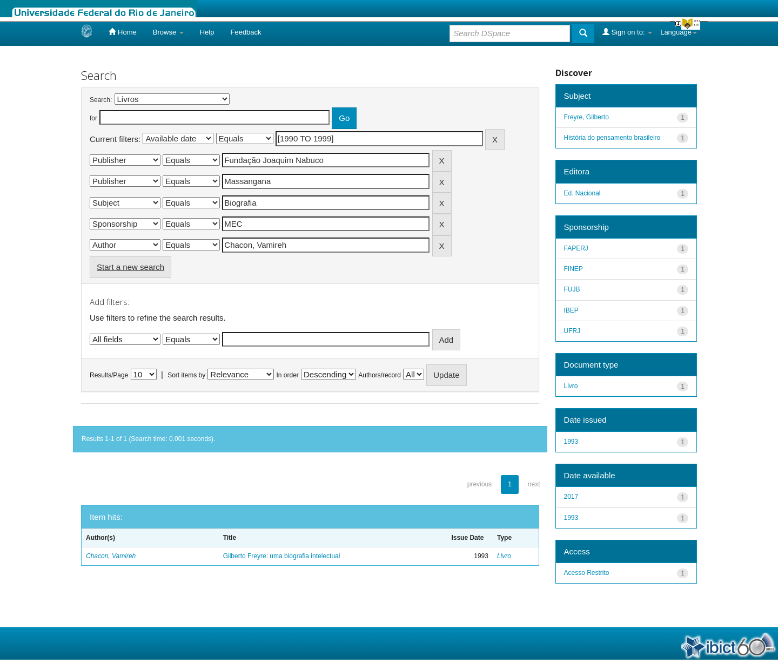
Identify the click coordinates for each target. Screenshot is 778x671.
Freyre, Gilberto (586, 117)
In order (288, 375)
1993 (571, 441)
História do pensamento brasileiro (612, 137)
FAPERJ (576, 248)
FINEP (573, 269)
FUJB (572, 289)
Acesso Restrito (586, 573)
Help (207, 32)
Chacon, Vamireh (111, 556)
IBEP (571, 310)
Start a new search (130, 267)
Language (678, 32)
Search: (101, 100)
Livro (504, 556)
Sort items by (186, 375)
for (93, 118)
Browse (168, 32)
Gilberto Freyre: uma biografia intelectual (281, 556)
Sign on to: (627, 32)
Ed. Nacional (582, 193)
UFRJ (572, 331)
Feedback (245, 32)
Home (122, 32)
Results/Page (109, 375)
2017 (571, 496)
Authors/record (379, 375)
